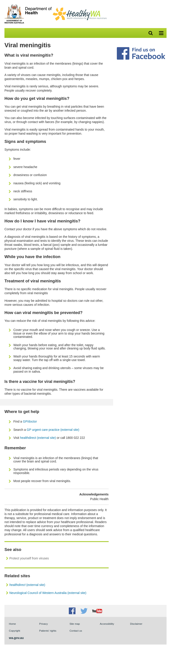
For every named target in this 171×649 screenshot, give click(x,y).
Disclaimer (136, 623)
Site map (74, 623)
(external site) (27, 585)
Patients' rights (47, 630)
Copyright (14, 630)
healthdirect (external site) (38, 438)
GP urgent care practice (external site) (53, 429)
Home (12, 623)
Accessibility (107, 623)
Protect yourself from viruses (29, 558)
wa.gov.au (16, 638)
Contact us (75, 630)
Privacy (43, 623)
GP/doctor (30, 421)
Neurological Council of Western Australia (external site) (47, 593)
